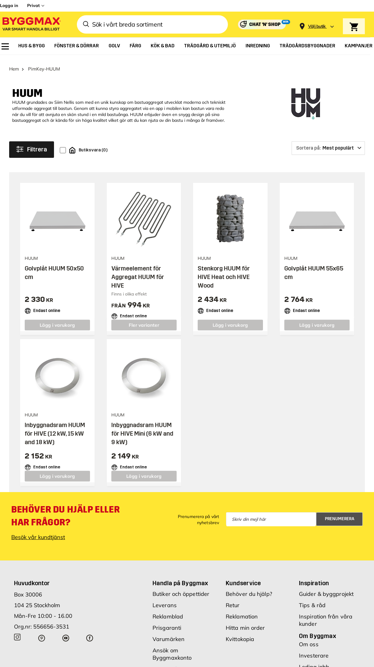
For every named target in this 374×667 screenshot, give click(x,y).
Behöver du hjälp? (249, 589)
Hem (14, 64)
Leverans (165, 600)
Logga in (9, 5)
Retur (233, 600)
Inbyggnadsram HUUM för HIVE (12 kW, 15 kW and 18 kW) (55, 428)
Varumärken (169, 634)
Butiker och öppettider (181, 589)
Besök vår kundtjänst (38, 532)
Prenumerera (339, 514)
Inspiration (314, 578)
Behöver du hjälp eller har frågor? (65, 511)
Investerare (314, 650)
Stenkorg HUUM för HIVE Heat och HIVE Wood (224, 272)
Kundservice (243, 578)
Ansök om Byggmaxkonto (172, 649)
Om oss (308, 639)
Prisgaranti (167, 622)
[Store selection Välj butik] (317, 26)
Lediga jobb (314, 661)
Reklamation (242, 611)
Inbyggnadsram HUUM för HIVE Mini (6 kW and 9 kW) (142, 428)
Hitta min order (245, 622)
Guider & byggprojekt (326, 589)
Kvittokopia (240, 634)
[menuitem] (5, 46)
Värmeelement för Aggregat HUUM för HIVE (137, 272)
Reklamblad (168, 611)
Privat (33, 5)
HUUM (27, 89)
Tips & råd (312, 600)
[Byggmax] (31, 24)
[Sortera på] (328, 143)
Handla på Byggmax (180, 578)
